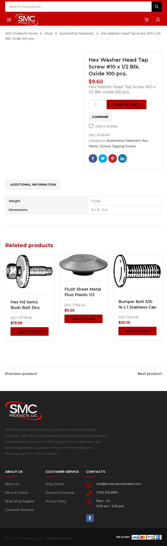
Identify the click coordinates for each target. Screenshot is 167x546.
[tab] (33, 184)
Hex (145, 141)
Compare (100, 117)
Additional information (33, 184)
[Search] (157, 6)
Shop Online (55, 484)
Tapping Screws (124, 146)
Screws (105, 146)
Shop (49, 33)
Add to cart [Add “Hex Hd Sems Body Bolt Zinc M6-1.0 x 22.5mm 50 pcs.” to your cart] (29, 331)
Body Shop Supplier (19, 501)
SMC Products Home (21, 33)
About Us (12, 484)
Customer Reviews (19, 509)
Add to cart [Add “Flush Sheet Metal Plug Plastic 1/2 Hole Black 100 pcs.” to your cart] (83, 319)
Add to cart (126, 104)
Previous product (21, 373)
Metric (93, 146)
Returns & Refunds (60, 492)
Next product (150, 373)
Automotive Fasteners (77, 33)
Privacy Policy (56, 501)
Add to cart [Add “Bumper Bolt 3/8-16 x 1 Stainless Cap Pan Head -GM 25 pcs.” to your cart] (137, 331)
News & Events (16, 492)
